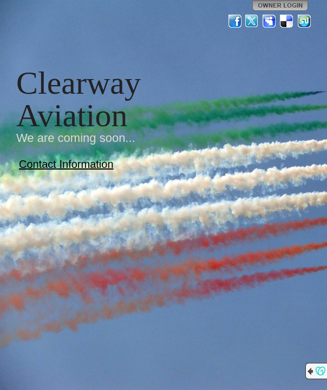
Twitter (252, 21)
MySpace (269, 21)
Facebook (235, 21)
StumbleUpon (304, 21)
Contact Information (66, 164)
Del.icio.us (287, 21)
